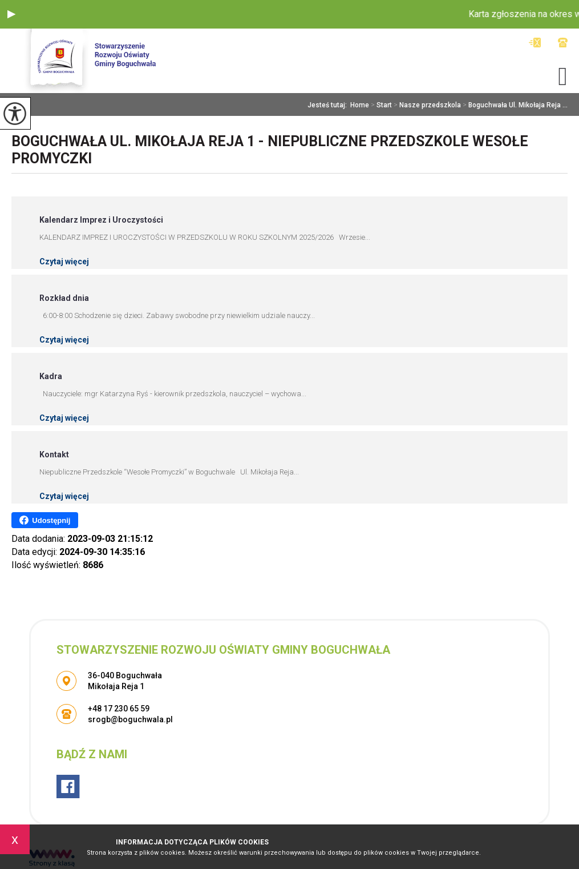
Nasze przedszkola (426, 105)
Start (380, 105)
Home (359, 105)
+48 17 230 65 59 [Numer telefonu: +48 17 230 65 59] (118, 708)
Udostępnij (44, 520)
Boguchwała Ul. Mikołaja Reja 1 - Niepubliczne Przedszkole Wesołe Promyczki (269, 150)
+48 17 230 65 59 (563, 42)
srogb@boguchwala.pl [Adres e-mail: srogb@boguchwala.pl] (130, 719)
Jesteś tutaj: (328, 105)
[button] (11, 14)
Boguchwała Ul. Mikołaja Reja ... (514, 105)
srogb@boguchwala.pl (535, 42)
